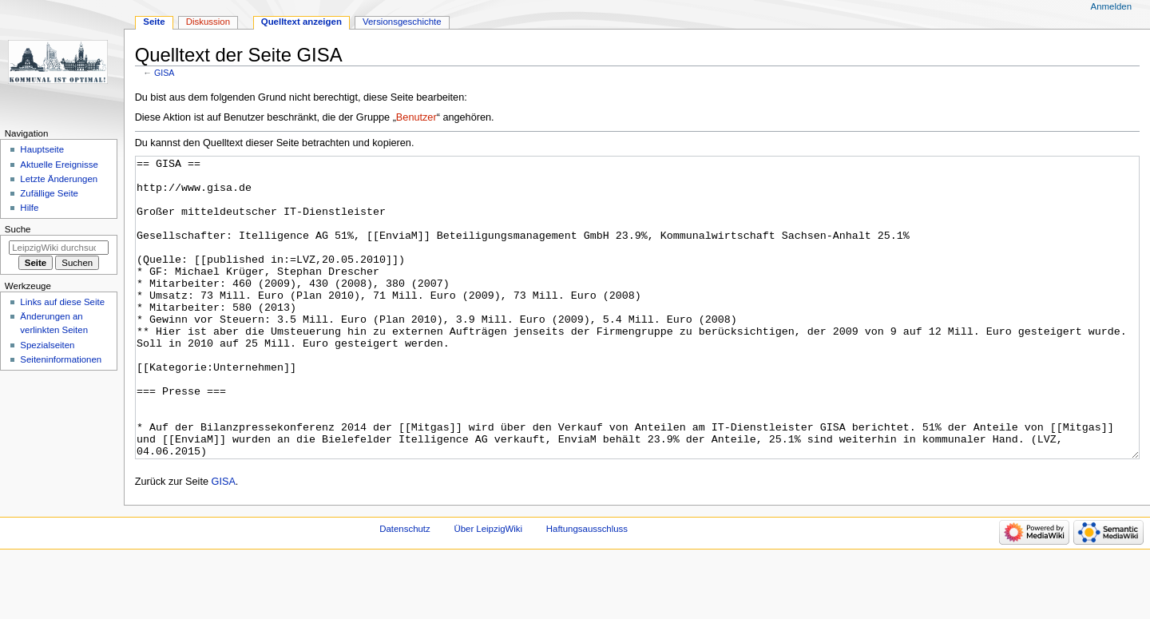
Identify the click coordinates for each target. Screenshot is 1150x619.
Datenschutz (404, 588)
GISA (164, 72)
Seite (154, 21)
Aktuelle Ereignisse (58, 164)
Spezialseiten (47, 345)
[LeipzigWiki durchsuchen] (59, 247)
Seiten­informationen (60, 359)
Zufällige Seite (49, 193)
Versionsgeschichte (402, 21)
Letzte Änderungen (58, 179)
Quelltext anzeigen (301, 21)
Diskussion (208, 21)
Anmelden (1111, 6)
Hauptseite (42, 149)
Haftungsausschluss (587, 588)
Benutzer (416, 117)
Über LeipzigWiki (488, 588)
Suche (18, 229)
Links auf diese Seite (62, 302)
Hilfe (29, 207)
